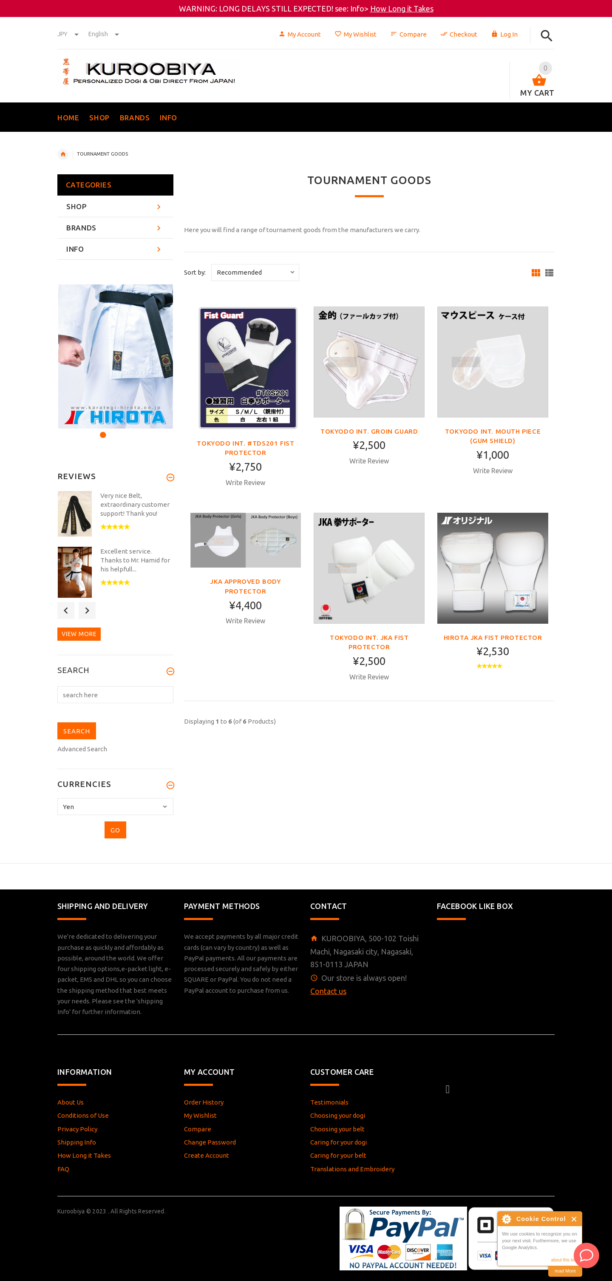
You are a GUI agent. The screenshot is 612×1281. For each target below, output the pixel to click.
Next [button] (87, 610)
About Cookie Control (506, 1219)
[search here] (115, 694)
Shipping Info (76, 1142)
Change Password (210, 1142)
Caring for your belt (338, 1155)
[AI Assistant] (586, 1255)
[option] (115, 356)
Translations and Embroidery (352, 1169)
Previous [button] (65, 610)
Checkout (458, 34)
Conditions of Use (83, 1115)
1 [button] (102, 429)
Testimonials (329, 1102)
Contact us (328, 991)
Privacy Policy (77, 1129)
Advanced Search (82, 749)
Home (62, 154)
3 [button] (125, 429)
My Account (299, 34)
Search (73, 670)
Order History (204, 1102)
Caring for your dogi (338, 1142)
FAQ (63, 1169)
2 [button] (113, 429)
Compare (408, 34)
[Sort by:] (255, 272)
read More (565, 1270)
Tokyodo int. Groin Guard (369, 431)
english (103, 33)
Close (574, 1219)
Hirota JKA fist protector (493, 637)
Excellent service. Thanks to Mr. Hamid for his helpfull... (135, 560)
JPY (68, 33)
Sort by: (195, 272)
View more (79, 634)
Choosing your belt (337, 1129)
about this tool (564, 1260)
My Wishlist (355, 34)
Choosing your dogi (337, 1115)
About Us (70, 1102)
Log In (504, 34)
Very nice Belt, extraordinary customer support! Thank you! (135, 504)
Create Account (206, 1155)
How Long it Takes (402, 8)
